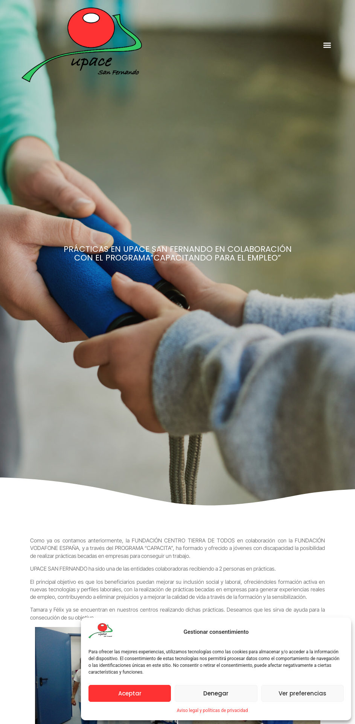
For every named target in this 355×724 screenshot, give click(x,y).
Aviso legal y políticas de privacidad (212, 710)
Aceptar (130, 693)
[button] (327, 45)
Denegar (216, 693)
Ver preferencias (302, 693)
